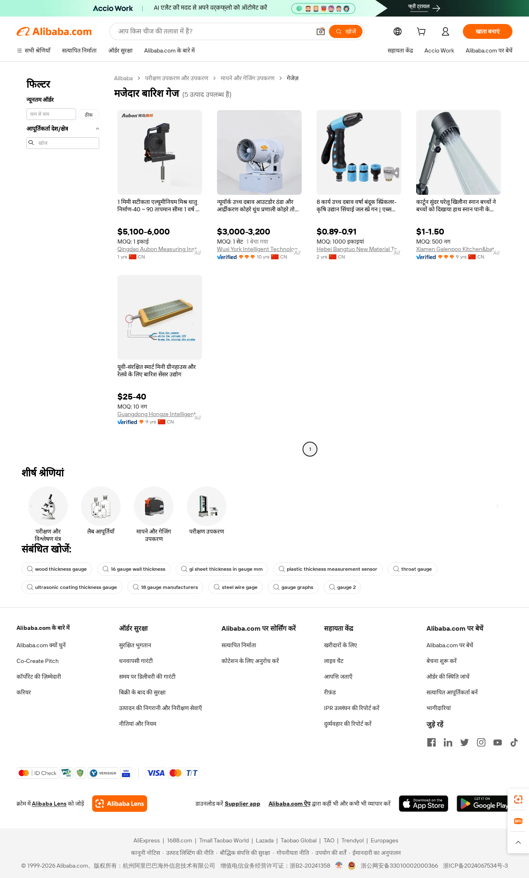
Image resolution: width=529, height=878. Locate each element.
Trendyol (352, 840)
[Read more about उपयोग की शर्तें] (329, 852)
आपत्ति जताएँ (338, 676)
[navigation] (62, 264)
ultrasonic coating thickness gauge (72, 587)
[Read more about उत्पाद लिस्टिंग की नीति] (188, 852)
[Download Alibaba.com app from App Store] (423, 803)
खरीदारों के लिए (340, 645)
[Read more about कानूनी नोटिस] (144, 852)
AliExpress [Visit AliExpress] (146, 840)
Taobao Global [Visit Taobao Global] (299, 840)
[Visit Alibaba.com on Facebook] (431, 742)
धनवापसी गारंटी (136, 661)
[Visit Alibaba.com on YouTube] (498, 742)
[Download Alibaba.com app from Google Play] (484, 803)
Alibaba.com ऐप (289, 803)
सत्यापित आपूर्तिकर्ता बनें (452, 692)
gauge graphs (293, 587)
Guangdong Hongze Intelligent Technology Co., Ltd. (159, 414)
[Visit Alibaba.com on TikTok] (514, 742)
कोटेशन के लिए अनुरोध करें (250, 661)
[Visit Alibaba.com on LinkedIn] (448, 742)
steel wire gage (235, 587)
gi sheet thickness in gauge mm (222, 569)
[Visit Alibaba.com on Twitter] (464, 742)
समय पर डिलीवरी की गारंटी (147, 676)
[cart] (423, 32)
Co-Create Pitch (38, 661)
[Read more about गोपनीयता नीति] (291, 852)
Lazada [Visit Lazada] (265, 840)
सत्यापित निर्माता (239, 645)
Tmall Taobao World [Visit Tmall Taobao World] (224, 840)
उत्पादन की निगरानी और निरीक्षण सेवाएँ (160, 708)
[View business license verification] (339, 865)
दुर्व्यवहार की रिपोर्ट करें (348, 723)
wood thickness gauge (57, 569)
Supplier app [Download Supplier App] (242, 803)
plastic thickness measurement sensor (328, 569)
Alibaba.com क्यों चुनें (41, 645)
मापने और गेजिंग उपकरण (247, 78)
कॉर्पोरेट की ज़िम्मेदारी (39, 676)
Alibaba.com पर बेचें (450, 645)
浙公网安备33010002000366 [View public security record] (399, 865)
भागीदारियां (439, 708)
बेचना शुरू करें (442, 661)
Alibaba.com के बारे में (43, 627)
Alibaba (123, 78)
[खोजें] (345, 31)
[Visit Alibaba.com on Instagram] (481, 742)
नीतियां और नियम (137, 723)
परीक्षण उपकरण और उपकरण (176, 78)
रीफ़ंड (330, 692)
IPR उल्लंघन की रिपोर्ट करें (351, 708)
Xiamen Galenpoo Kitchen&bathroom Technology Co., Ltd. (458, 249)
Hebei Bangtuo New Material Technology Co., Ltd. (359, 249)
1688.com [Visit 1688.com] (179, 840)
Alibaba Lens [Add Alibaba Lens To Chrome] (49, 803)
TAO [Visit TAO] (329, 840)
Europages (384, 840)
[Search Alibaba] (213, 31)
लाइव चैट (333, 661)
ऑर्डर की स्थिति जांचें (448, 676)
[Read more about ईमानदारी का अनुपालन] (375, 852)
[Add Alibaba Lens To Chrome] (119, 803)
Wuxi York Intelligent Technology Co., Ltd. (259, 249)
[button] (321, 31)
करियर (24, 692)
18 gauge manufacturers (165, 587)
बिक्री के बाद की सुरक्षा (142, 692)
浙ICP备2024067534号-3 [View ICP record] (475, 865)
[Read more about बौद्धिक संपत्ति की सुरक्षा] (243, 852)
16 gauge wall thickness (133, 569)
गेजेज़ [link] (292, 78)
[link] (518, 799)
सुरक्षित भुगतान (135, 645)
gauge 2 (342, 587)
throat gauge (412, 569)
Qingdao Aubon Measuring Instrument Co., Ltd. (159, 249)
